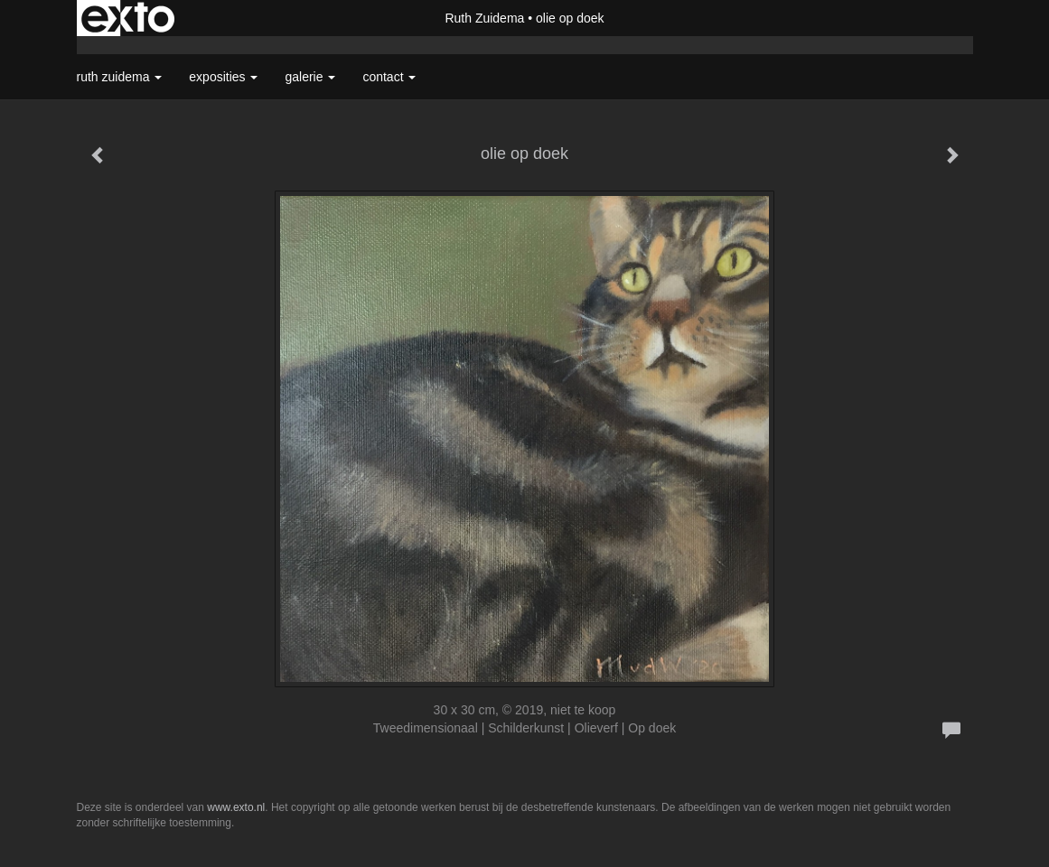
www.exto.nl (236, 807)
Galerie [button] (310, 77)
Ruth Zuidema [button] (120, 77)
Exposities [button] (223, 77)
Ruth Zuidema (484, 18)
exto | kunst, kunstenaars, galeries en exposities (128, 18)
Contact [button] (389, 77)
